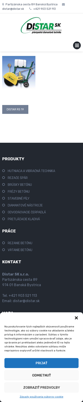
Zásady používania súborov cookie (41, 396)
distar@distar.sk (26, 301)
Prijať (41, 363)
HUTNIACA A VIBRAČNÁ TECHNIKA (31, 171)
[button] (76, 318)
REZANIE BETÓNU (20, 243)
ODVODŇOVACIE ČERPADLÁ (27, 212)
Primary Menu (77, 46)
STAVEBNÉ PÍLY (18, 198)
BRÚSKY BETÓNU (20, 185)
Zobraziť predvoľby (41, 388)
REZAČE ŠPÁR (18, 178)
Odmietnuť (41, 375)
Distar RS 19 (15, 109)
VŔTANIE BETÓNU (20, 250)
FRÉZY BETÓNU (19, 192)
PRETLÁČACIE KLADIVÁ (24, 219)
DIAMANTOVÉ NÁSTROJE (25, 205)
